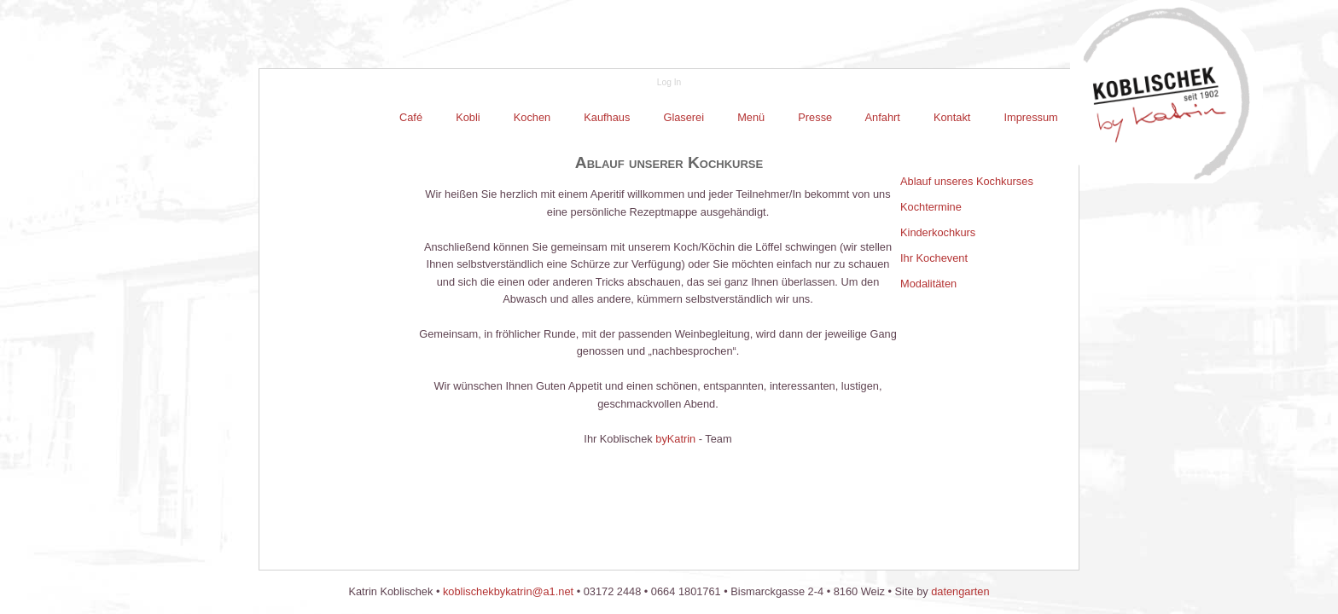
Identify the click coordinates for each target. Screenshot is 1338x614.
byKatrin (675, 438)
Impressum (1029, 117)
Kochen (532, 117)
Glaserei (683, 117)
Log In (669, 82)
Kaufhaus (607, 117)
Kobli (468, 117)
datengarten (960, 591)
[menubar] (728, 117)
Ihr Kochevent (934, 258)
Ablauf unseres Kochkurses (966, 181)
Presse (815, 117)
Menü (751, 117)
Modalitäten (928, 283)
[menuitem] (412, 117)
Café (412, 117)
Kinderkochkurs (937, 232)
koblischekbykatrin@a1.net (508, 591)
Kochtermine (931, 206)
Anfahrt (883, 117)
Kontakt (952, 117)
